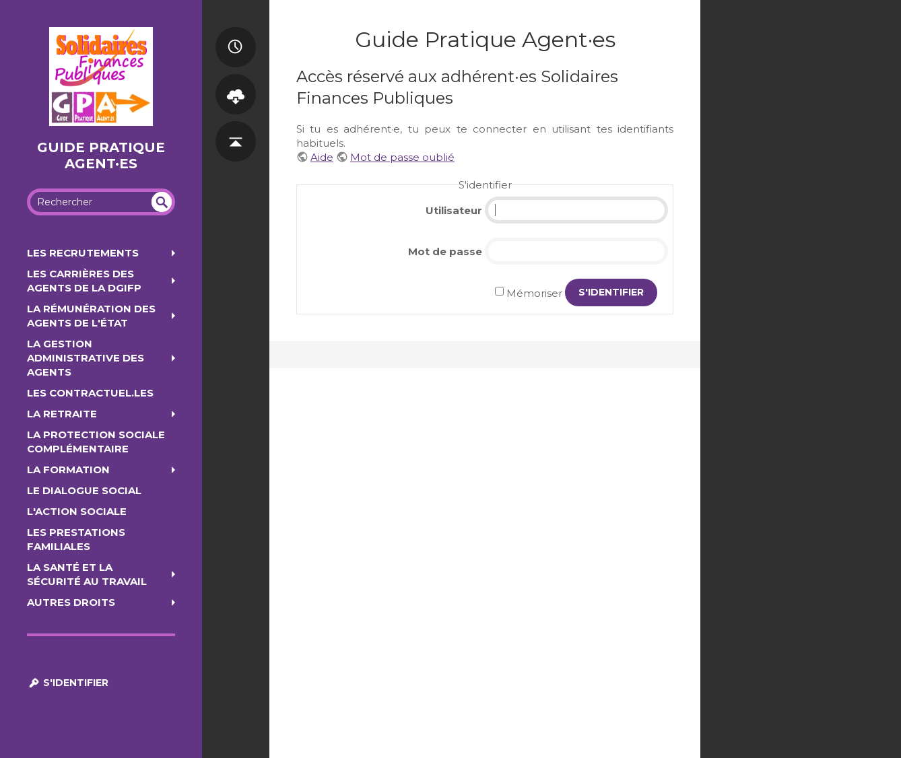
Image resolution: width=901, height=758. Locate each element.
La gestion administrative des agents (85, 357)
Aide (321, 157)
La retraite (62, 413)
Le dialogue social (84, 490)
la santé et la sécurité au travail (87, 574)
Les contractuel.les (90, 392)
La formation (68, 469)
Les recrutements (83, 252)
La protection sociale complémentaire (96, 441)
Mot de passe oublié (402, 157)
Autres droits (71, 602)
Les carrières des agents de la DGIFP (84, 280)
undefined (162, 202)
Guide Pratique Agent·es (101, 155)
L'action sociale (77, 511)
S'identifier (67, 683)
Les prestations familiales (76, 539)
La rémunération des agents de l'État (91, 315)
